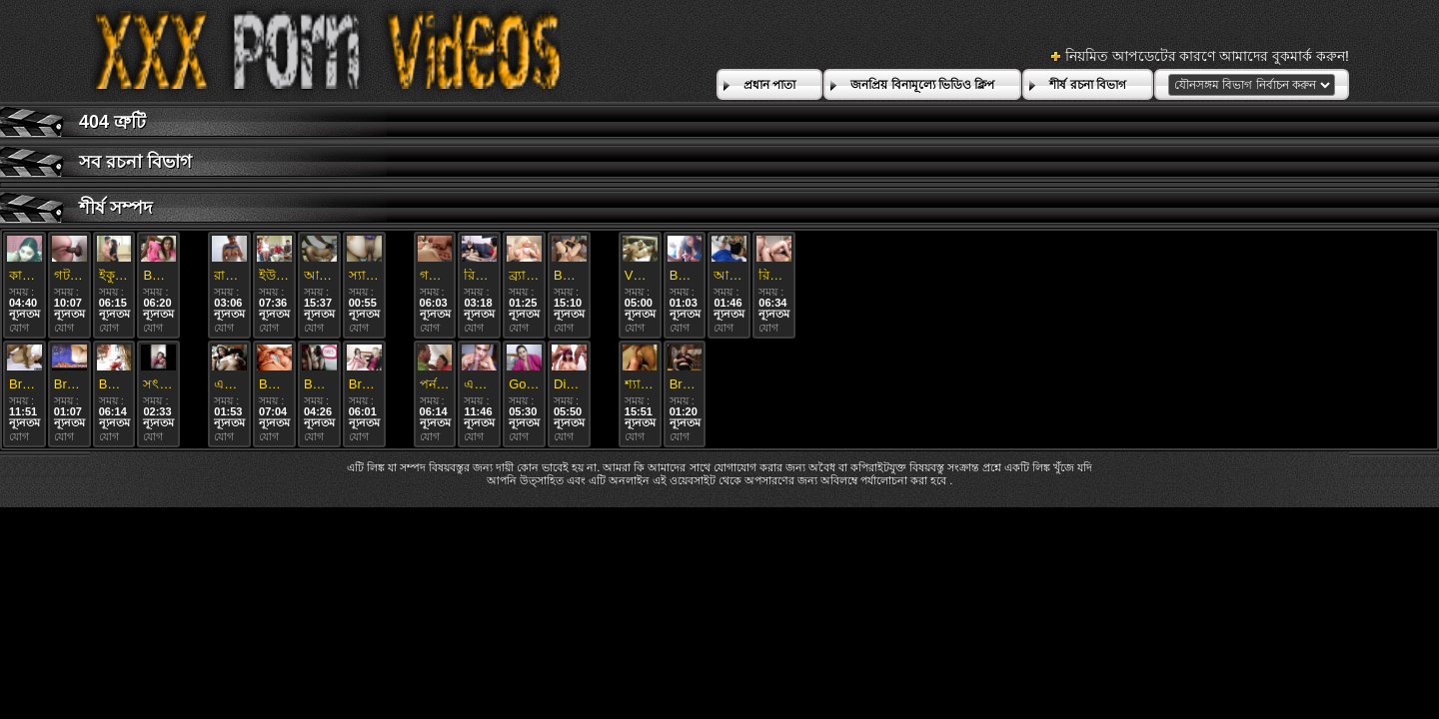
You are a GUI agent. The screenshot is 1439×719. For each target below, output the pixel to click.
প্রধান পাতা (769, 85)
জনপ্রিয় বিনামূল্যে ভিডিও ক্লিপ (922, 85)
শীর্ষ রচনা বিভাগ (1087, 85)
